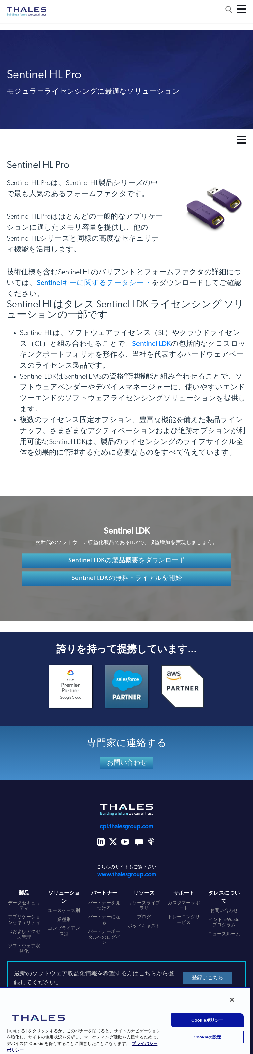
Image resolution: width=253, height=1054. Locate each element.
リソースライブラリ (144, 906)
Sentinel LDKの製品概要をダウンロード (126, 561)
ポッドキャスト (144, 926)
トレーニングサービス (184, 920)
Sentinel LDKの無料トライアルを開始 (126, 579)
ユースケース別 (64, 910)
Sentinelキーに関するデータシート (94, 283)
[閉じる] (232, 999)
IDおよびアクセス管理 (24, 934)
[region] (125, 1020)
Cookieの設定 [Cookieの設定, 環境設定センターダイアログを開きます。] (207, 1036)
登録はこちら (207, 978)
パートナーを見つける (104, 906)
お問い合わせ (127, 763)
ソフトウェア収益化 (24, 949)
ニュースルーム (224, 934)
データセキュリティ (24, 906)
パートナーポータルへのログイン (104, 937)
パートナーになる (104, 920)
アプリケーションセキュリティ (24, 920)
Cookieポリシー (207, 1020)
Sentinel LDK (151, 344)
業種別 (64, 919)
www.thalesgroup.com (126, 875)
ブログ (144, 917)
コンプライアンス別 (64, 931)
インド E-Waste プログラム (224, 922)
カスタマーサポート (184, 906)
